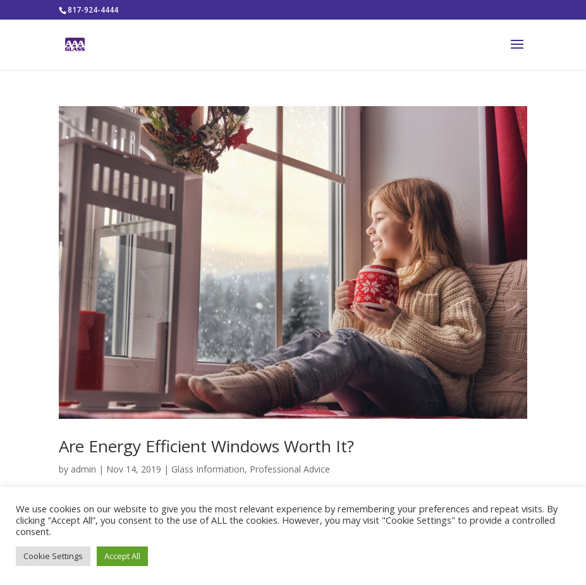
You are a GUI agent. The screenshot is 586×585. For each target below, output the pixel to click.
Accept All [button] (122, 556)
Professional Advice (290, 469)
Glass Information (208, 469)
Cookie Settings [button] (53, 556)
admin (83, 469)
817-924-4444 (93, 9)
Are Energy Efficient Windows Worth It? (206, 446)
